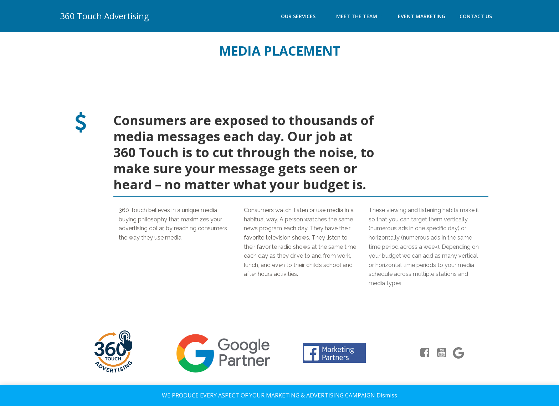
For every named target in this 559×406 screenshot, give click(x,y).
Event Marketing (421, 16)
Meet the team (360, 16)
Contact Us (476, 16)
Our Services (301, 16)
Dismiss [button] (386, 395)
